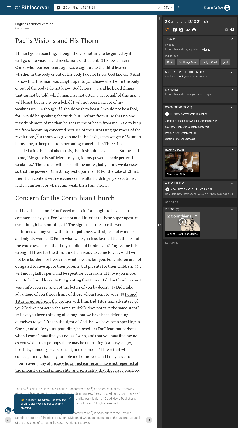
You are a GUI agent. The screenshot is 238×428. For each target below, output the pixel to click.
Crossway (24, 28)
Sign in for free (213, 7)
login (207, 49)
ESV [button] (169, 8)
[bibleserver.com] (32, 8)
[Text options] (178, 7)
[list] (200, 130)
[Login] (227, 7)
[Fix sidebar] (159, 18)
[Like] (167, 30)
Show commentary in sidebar (190, 114)
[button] (9, 7)
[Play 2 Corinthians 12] (200, 189)
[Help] (232, 30)
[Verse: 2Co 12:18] (206, 22)
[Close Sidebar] (159, 225)
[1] (37, 136)
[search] (110, 7)
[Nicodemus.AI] (8, 410)
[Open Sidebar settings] (226, 30)
